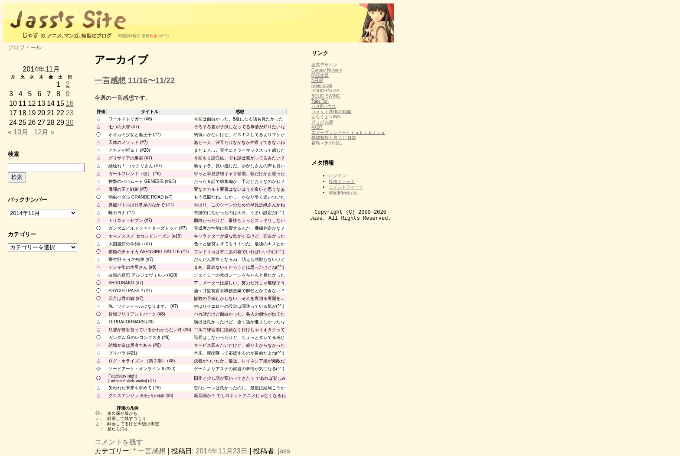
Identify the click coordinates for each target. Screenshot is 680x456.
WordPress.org (343, 192)
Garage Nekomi (326, 70)
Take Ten (320, 101)
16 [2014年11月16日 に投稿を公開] (70, 103)
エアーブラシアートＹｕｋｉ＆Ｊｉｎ (348, 132)
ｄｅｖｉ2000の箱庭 (331, 111)
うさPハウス (323, 106)
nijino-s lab (321, 85)
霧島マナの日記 (326, 142)
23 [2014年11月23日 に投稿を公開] (70, 113)
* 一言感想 (149, 451)
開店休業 (320, 75)
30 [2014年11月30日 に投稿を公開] (70, 122)
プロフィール (25, 47)
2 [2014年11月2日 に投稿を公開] (68, 84)
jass (284, 451)
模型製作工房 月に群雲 (333, 137)
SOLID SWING (325, 96)
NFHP (317, 80)
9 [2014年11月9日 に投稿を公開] (68, 94)
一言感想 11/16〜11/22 (135, 80)
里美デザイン (324, 64)
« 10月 (18, 132)
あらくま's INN (325, 116)
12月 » (44, 132)
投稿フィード (342, 181)
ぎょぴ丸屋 (322, 122)
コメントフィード (346, 187)
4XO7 (317, 127)
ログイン (337, 175)
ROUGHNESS (325, 90)
